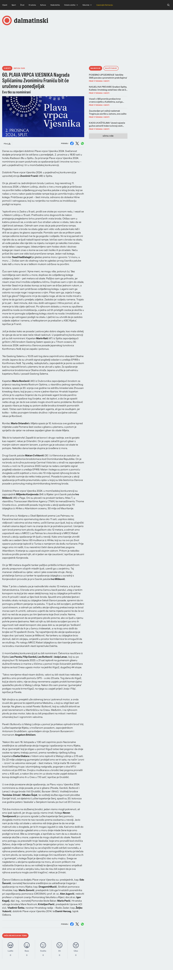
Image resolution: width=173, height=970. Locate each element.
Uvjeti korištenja (144, 963)
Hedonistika (55, 5)
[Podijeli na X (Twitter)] (77, 143)
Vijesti (4, 5)
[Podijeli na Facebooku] (72, 143)
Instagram (85, 963)
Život (22, 5)
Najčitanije (111, 68)
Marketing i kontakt (113, 963)
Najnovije (96, 68)
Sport (14, 5)
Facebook (97, 963)
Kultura (43, 5)
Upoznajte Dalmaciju (104, 5)
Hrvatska (32, 5)
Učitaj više (108, 136)
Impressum (129, 963)
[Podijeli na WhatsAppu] (82, 143)
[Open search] (168, 5)
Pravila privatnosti (161, 963)
